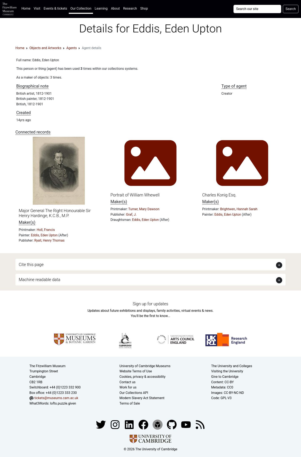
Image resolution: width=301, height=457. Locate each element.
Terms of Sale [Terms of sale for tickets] (129, 403)
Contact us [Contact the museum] (127, 382)
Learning (101, 8)
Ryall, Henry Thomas (49, 240)
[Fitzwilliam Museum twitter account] (101, 424)
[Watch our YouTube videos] (186, 424)
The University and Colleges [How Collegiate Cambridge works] (231, 366)
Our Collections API (133, 393)
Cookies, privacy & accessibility (142, 377)
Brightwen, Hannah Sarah (238, 209)
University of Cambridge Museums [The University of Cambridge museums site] (145, 366)
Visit (37, 8)
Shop (144, 8)
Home (26, 8)
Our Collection (80, 8)
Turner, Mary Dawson (143, 209)
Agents (71, 48)
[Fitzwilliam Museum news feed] (200, 424)
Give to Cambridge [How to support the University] (224, 377)
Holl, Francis (46, 230)
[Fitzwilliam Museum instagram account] (115, 424)
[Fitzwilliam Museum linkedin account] (144, 424)
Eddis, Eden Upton (44, 235)
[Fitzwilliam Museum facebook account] (130, 424)
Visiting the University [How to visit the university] (227, 371)
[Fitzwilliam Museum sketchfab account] (158, 424)
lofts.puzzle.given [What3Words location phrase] (63, 403)
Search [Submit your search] (291, 9)
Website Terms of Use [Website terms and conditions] (135, 371)
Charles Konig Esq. (219, 194)
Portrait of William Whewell (134, 194)
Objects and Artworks (45, 48)
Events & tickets (55, 8)
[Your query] (257, 9)
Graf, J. (131, 214)
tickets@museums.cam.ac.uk (56, 398)
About (115, 8)
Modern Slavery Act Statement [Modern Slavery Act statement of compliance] (141, 398)
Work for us (128, 387)
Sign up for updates (150, 303)
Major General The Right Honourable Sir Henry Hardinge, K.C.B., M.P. (55, 213)
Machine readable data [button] (39, 279)
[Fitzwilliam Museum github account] (172, 424)
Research (130, 8)
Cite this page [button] (31, 264)
